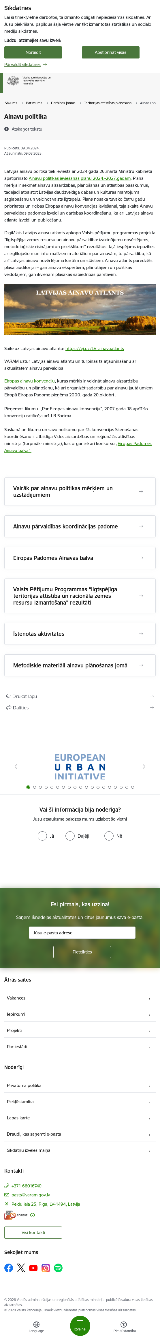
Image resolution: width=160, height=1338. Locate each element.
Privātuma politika (24, 1085)
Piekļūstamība (20, 1101)
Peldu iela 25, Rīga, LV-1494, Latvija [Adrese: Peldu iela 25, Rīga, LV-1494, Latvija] (46, 1204)
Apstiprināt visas (110, 52)
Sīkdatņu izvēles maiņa (28, 1150)
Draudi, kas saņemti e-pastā (34, 1134)
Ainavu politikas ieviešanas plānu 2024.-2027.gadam (80, 178)
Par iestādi (17, 1046)
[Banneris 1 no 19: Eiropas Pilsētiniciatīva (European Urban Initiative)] (80, 766)
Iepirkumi (16, 1014)
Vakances (16, 998)
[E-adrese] (15, 1215)
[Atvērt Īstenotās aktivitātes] (141, 633)
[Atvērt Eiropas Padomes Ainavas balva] (141, 557)
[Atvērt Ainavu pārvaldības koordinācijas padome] (141, 526)
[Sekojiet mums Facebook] (8, 1268)
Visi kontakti (33, 1232)
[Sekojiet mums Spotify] (58, 1268)
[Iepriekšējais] (16, 766)
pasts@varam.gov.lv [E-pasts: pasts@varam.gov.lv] (31, 1195)
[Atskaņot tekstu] (27, 128)
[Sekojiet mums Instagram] (46, 1268)
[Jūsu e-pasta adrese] (82, 933)
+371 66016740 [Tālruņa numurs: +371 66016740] (27, 1186)
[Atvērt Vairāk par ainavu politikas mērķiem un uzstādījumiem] (141, 491)
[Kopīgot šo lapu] (80, 707)
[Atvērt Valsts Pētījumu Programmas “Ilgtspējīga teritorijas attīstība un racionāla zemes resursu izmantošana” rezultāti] (141, 595)
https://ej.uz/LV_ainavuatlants (94, 348)
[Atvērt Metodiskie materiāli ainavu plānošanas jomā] (141, 665)
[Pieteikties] (82, 952)
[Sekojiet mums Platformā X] (21, 1268)
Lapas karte (18, 1118)
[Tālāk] (144, 766)
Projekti (14, 1030)
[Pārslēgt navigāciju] (80, 1326)
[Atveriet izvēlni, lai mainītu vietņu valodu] (36, 1328)
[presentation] (48, 865)
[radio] (46, 836)
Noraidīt (33, 52)
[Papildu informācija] (32, 1215)
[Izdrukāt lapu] (80, 696)
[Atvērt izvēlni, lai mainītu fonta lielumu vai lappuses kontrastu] (124, 1328)
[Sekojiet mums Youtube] (33, 1267)
